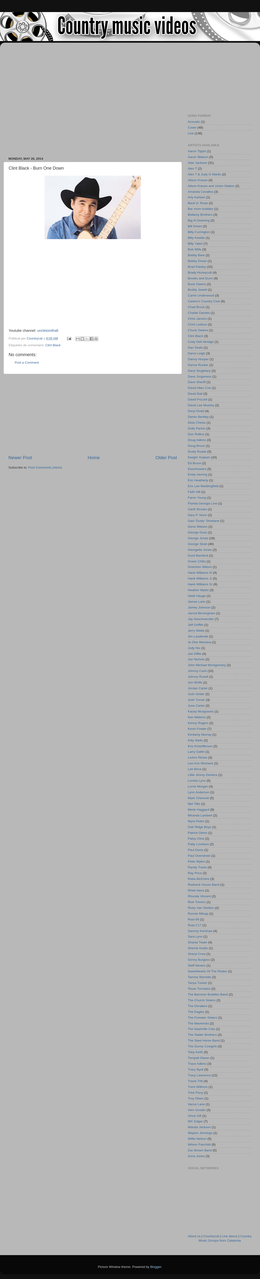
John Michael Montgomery (207, 665)
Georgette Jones (200, 550)
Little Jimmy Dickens (202, 775)
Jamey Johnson (199, 607)
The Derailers (197, 1006)
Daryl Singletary (199, 371)
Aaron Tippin (197, 151)
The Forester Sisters (202, 1017)
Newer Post (20, 457)
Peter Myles (196, 861)
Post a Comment (27, 362)
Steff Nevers (197, 965)
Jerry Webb (196, 630)
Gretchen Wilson (200, 567)
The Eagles (196, 1012)
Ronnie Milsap (198, 913)
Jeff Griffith (195, 625)
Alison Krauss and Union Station (211, 186)
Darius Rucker (198, 365)
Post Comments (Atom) (45, 467)
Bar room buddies (201, 209)
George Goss (197, 532)
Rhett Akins (196, 890)
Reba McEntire (198, 879)
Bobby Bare (196, 255)
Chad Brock (196, 307)
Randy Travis (197, 867)
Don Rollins (196, 434)
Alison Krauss (198, 180)
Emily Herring (197, 474)
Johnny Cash (197, 671)
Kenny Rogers (198, 723)
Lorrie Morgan (198, 786)
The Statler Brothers (202, 1035)
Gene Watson (198, 526)
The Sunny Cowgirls (202, 1046)
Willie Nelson (197, 1139)
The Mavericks (198, 1023)
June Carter (196, 705)
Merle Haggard (198, 809)
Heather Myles (198, 590)
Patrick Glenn (197, 833)
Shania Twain (197, 942)
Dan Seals (195, 347)
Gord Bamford (198, 555)
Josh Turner (196, 700)
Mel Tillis (194, 804)
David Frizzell (197, 399)
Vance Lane (196, 1104)
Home (94, 457)
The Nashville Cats (201, 1029)
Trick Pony (195, 1092)
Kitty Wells (195, 740)
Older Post (166, 457)
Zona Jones (196, 1156)
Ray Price (195, 873)
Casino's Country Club (204, 301)
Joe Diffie (194, 654)
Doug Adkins (197, 440)
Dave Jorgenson (199, 376)
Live (191, 133)
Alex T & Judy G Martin (204, 174)
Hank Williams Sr (200, 584)
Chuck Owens (198, 330)
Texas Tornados (199, 988)
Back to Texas (198, 203)
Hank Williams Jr (200, 578)
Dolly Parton (197, 428)
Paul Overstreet (199, 855)
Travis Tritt (195, 1081)
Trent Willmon (198, 1087)
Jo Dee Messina (199, 642)
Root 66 (193, 919)
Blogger (155, 1267)
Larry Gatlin (196, 752)
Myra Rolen (196, 821)
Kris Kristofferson (200, 746)
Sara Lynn (195, 936)
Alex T (192, 168)
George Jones (198, 538)
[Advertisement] (51, 97)
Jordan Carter (198, 688)
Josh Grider (196, 694)
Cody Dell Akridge (201, 342)
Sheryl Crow (197, 954)
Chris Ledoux (197, 324)
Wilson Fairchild (199, 1144)
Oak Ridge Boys (199, 827)
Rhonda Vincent (199, 896)
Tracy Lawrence (199, 1075)
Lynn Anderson (198, 792)
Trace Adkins (197, 1063)
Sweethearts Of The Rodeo (207, 971)
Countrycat (211, 1236)
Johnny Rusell (198, 676)
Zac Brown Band (200, 1150)
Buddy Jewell (197, 289)
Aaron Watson (198, 157)
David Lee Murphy (201, 405)
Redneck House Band (203, 884)
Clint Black (53, 345)
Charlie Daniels (199, 313)
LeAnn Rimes (197, 757)
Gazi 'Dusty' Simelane (203, 521)
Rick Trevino (197, 902)
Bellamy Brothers (200, 214)
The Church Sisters (202, 1000)
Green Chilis (197, 561)
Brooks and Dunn (200, 278)
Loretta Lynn (197, 780)
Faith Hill (194, 492)
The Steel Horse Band (204, 1040)
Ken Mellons (197, 717)
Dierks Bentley (198, 417)
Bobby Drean (197, 261)
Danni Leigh (196, 353)
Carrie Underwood (201, 295)
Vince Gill (195, 1116)
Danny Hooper (198, 359)
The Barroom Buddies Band (208, 994)
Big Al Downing (199, 220)
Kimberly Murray (199, 734)
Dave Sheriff (197, 382)
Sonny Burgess (199, 959)
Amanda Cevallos (200, 192)
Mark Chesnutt (198, 798)
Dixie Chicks (197, 422)
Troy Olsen (196, 1098)
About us (194, 1236)
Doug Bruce (196, 446)
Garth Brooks (197, 509)
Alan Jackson (197, 163)
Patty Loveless (198, 844)
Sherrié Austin (198, 948)
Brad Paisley (197, 267)
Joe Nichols (196, 659)
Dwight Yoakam (199, 457)
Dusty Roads (197, 451)
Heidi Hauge (197, 596)
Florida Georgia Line (202, 503)
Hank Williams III (200, 572)
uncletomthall (47, 330)
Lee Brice (195, 769)
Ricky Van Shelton (201, 908)
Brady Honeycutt (200, 272)
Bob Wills (194, 249)
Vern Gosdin (197, 1110)
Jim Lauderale (198, 636)
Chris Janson (197, 318)
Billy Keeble (196, 238)
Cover (192, 127)
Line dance (230, 1236)
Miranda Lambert (200, 815)
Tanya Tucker (197, 983)
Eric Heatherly (198, 480)
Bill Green (195, 226)
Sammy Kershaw (200, 931)
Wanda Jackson (199, 1127)
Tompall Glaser (198, 1058)
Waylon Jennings (200, 1133)
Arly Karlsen (196, 197)
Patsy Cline (196, 838)
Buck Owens (197, 284)
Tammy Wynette (199, 977)
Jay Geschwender (201, 619)
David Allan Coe (199, 388)
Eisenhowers (197, 469)
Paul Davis (195, 850)
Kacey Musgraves (201, 711)
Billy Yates (195, 243)
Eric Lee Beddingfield (203, 486)
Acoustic (194, 122)
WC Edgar (195, 1121)
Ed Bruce (194, 463)
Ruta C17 (195, 925)
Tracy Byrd (195, 1069)
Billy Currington (199, 232)
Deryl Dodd (196, 411)
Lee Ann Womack (200, 763)
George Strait (197, 544)
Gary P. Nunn (197, 515)
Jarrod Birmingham (201, 613)
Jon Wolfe (195, 682)
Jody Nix (194, 648)
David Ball (195, 393)
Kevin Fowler (197, 729)
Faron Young (197, 497)
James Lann (197, 601)
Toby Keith (195, 1052)
